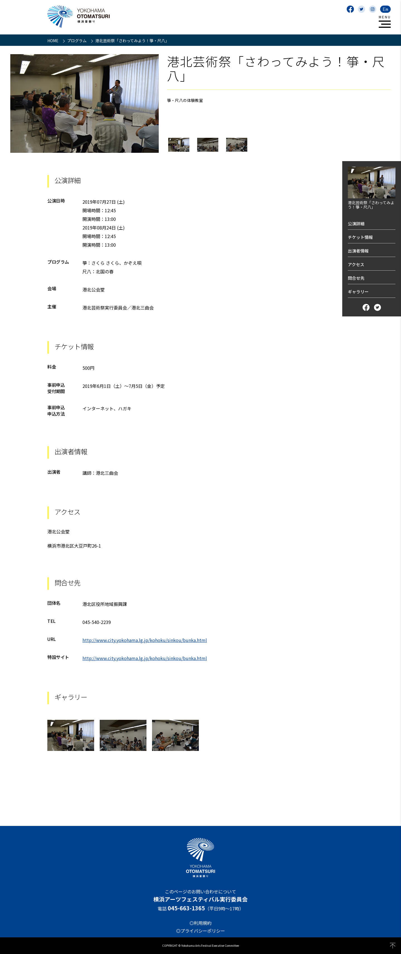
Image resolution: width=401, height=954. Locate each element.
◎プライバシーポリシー (200, 930)
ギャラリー (358, 291)
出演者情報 (358, 251)
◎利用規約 (200, 922)
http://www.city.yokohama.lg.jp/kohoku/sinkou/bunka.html (144, 640)
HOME (53, 40)
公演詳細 (356, 223)
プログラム (77, 40)
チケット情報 (360, 237)
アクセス (356, 264)
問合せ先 (356, 278)
